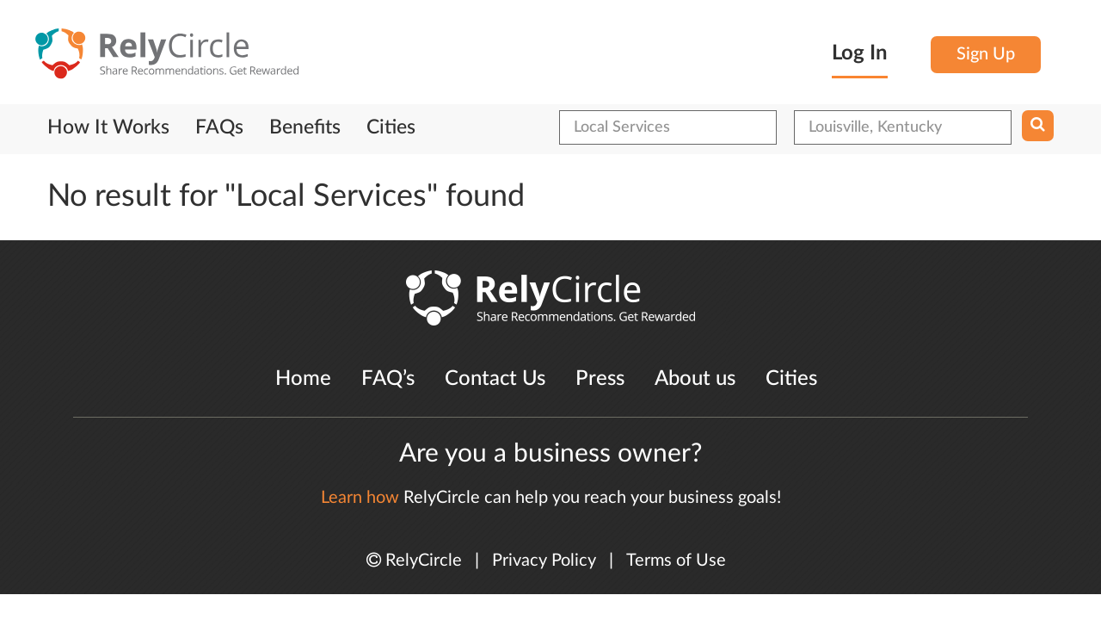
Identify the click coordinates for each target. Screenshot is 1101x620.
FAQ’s (388, 379)
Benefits (305, 127)
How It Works (108, 127)
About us (695, 379)
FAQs (219, 127)
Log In (860, 53)
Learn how (360, 497)
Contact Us (495, 379)
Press (599, 379)
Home (303, 379)
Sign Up (985, 54)
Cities (390, 127)
